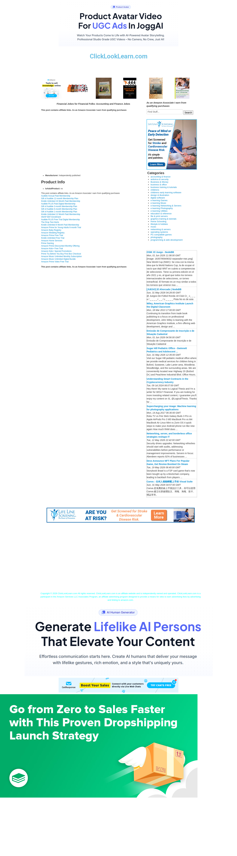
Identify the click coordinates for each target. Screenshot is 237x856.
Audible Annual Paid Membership (55, 196)
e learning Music (158, 203)
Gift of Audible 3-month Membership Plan (59, 206)
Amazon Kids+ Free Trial (52, 248)
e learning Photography (162, 208)
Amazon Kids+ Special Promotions (56, 251)
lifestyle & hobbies (159, 224)
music (153, 226)
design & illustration (160, 195)
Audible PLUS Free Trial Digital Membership (60, 219)
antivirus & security (160, 179)
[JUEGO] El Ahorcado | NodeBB (164, 289)
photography (156, 237)
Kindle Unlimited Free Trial (52, 238)
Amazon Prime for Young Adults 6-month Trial (61, 227)
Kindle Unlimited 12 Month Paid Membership (60, 214)
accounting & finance (161, 176)
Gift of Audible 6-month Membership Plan (59, 209)
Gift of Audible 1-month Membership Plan (59, 212)
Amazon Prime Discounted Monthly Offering (60, 246)
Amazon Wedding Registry (53, 233)
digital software (158, 198)
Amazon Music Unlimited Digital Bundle (58, 259)
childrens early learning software (166, 192)
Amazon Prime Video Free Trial (55, 262)
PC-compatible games (161, 234)
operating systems (159, 232)
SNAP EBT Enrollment (51, 217)
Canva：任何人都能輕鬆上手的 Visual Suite (170, 481)
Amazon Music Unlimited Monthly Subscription (61, 256)
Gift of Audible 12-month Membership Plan (59, 198)
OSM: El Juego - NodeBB (160, 252)
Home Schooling (158, 221)
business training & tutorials (164, 187)
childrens (155, 190)
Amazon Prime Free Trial (52, 235)
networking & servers (161, 229)
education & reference (161, 213)
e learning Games (159, 200)
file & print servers (159, 216)
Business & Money (159, 182)
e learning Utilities (159, 211)
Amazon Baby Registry (51, 230)
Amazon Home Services (51, 240)
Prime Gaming (47, 243)
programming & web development (167, 240)
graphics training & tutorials (163, 219)
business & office (159, 184)
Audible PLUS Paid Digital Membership (58, 204)
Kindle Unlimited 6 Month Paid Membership (60, 225)
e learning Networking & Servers (166, 205)
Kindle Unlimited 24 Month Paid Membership (60, 201)
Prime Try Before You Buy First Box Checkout (61, 254)
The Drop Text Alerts (50, 222)
